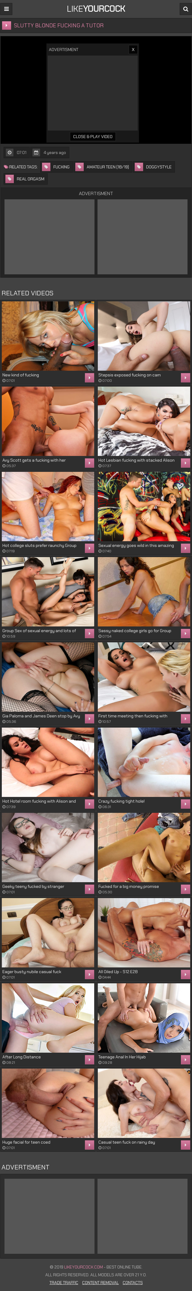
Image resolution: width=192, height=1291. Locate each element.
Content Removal (100, 1282)
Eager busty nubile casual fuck (31, 971)
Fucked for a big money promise (128, 886)
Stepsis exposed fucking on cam (129, 375)
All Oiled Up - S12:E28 (118, 971)
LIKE (96, 8)
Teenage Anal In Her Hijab (122, 1057)
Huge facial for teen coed (26, 1142)
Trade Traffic (64, 1282)
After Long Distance (21, 1057)
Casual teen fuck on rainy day (126, 1142)
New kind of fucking (20, 375)
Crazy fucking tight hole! (121, 801)
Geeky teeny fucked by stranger (33, 886)
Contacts (133, 1282)
